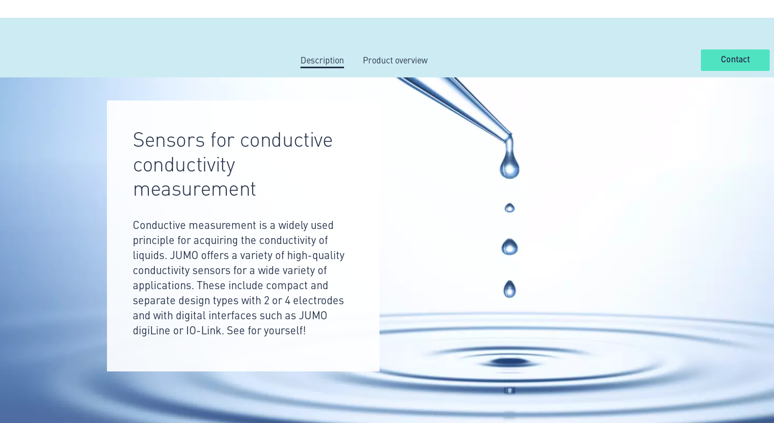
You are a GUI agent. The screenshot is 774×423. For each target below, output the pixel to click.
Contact (735, 59)
